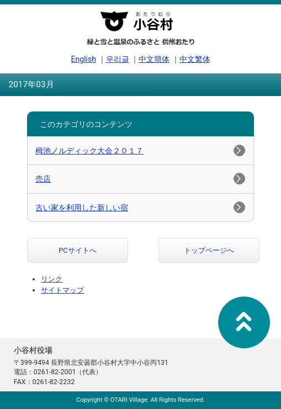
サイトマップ (62, 290)
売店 (43, 178)
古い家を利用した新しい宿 (81, 207)
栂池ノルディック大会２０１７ (89, 150)
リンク (51, 279)
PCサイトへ (77, 250)
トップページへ (209, 250)
